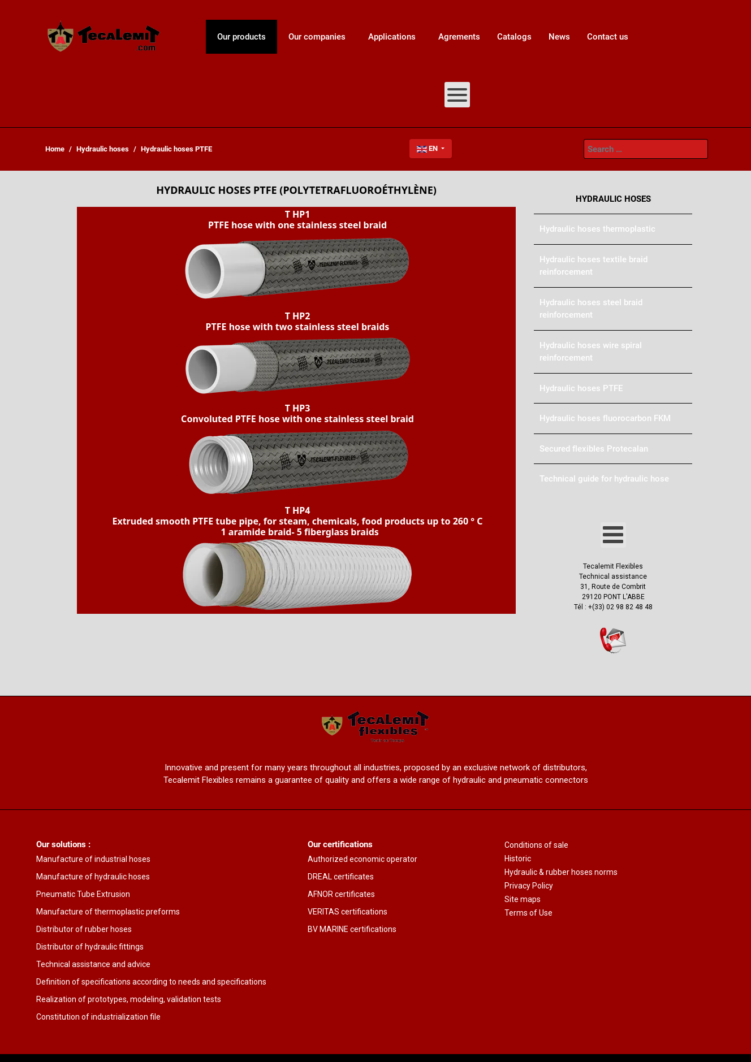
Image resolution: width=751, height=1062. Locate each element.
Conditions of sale (536, 844)
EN (428, 148)
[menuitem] (104, 37)
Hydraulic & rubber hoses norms (561, 872)
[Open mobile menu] (457, 94)
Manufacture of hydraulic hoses (93, 876)
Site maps (522, 899)
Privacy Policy (528, 885)
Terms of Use (528, 912)
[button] (296, 258)
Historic (517, 858)
